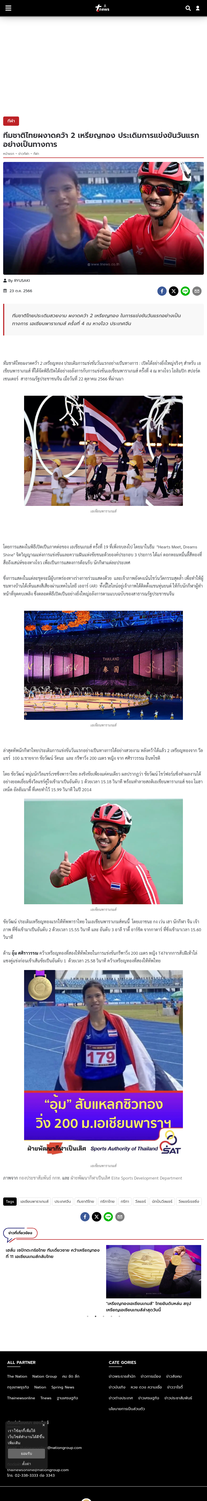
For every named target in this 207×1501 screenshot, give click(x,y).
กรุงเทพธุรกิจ (18, 1387)
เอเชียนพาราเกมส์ (34, 1201)
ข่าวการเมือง (151, 1376)
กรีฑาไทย (107, 1201)
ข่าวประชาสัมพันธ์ (178, 1398)
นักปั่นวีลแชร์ (162, 1201)
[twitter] (173, 291)
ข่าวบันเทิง (117, 1387)
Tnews (46, 1398)
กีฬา (36, 153)
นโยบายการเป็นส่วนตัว (127, 1409)
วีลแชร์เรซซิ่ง (188, 1201)
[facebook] (162, 291)
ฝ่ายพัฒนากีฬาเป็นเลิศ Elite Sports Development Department (126, 1178)
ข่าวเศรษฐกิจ (148, 1398)
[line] (185, 291)
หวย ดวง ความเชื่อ (146, 1387)
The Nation (17, 1376)
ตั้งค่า (26, 1464)
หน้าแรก (8, 153)
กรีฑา (125, 1201)
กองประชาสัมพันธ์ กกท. (40, 1178)
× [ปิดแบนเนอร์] (43, 1425)
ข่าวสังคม (174, 1376)
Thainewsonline (21, 1398)
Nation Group (45, 1376)
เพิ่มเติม (14, 1443)
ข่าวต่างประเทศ (121, 1398)
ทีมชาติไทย (85, 1201)
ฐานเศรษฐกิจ (67, 1398)
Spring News (62, 1387)
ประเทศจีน (63, 1201)
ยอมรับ (26, 1453)
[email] (197, 291)
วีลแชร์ (140, 1201)
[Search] (189, 8)
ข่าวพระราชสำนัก (122, 1376)
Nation (40, 1387)
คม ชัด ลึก (70, 1376)
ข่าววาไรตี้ (175, 1387)
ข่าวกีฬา (24, 153)
